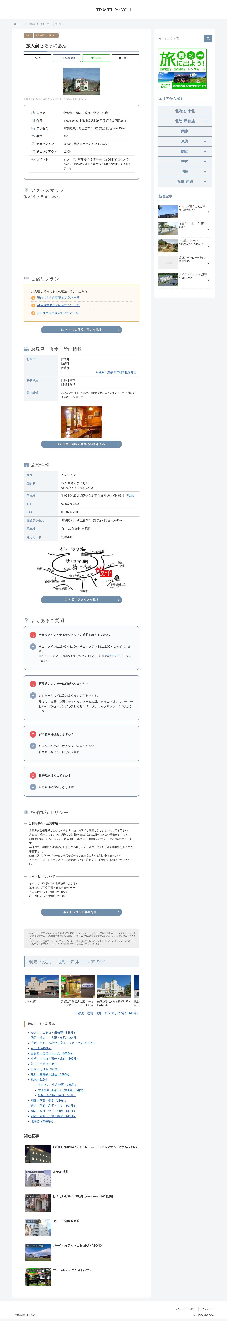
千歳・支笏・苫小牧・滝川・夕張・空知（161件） (64, 1044)
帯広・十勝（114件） (45, 1065)
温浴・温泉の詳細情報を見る (117, 372)
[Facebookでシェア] (67, 58)
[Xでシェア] (37, 58)
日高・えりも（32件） (45, 1070)
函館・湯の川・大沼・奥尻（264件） (55, 1039)
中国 (193, 161)
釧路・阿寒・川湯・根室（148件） (53, 1117)
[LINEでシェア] (96, 58)
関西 (193, 151)
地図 (130, 496)
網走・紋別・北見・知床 (46, 35)
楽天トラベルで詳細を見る (81, 913)
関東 (193, 131)
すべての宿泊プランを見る (81, 329)
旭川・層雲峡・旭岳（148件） (50, 1075)
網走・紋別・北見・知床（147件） (53, 1112)
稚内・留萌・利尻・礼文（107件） (53, 1107)
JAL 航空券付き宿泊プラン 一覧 (58, 313)
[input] (185, 38)
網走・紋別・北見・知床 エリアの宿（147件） (108, 1014)
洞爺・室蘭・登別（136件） (49, 1102)
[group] (41, 993)
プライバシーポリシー (184, 1311)
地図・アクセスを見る (81, 600)
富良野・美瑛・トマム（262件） (52, 1054)
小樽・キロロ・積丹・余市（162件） (55, 1060)
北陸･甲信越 (190, 121)
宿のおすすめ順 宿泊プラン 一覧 (58, 297)
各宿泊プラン (114, 656)
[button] (125, 58)
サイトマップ (205, 1311)
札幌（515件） (40, 1081)
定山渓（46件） (41, 1049)
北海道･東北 (190, 111)
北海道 (28, 35)
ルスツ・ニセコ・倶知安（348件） (53, 1034)
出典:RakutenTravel (33, 99)
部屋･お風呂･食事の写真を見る (81, 444)
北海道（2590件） (43, 1122)
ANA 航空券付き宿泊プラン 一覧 (58, 305)
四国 (193, 172)
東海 (193, 141)
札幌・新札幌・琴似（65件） (57, 1096)
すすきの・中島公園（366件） (58, 1086)
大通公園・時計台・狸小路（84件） (61, 1091)
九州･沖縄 (191, 182)
